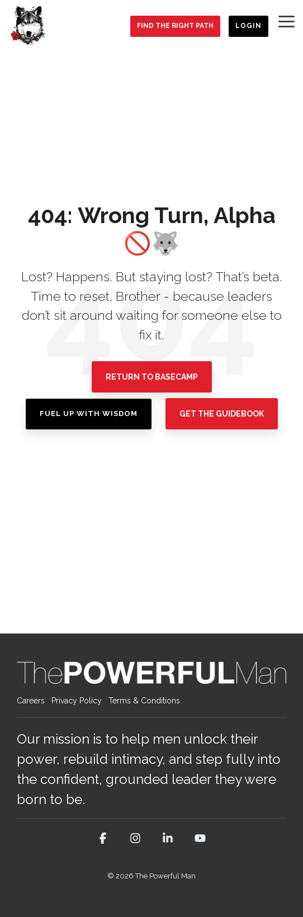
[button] (286, 21)
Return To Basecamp (152, 376)
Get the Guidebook (221, 413)
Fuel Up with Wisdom (89, 413)
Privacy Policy (76, 700)
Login (248, 26)
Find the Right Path (175, 26)
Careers (31, 700)
